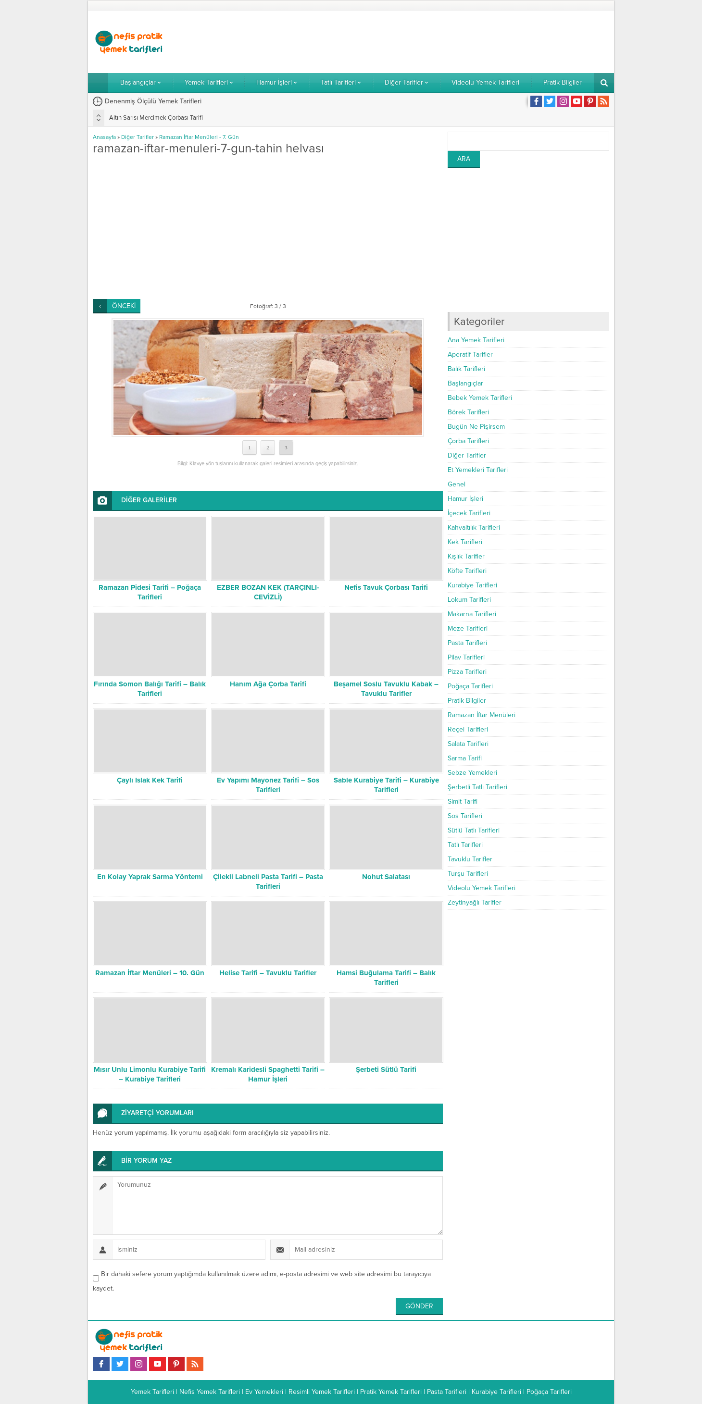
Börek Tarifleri (468, 412)
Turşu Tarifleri (468, 874)
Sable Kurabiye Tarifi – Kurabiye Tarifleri (386, 785)
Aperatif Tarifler (470, 354)
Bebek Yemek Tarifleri (480, 398)
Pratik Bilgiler (467, 700)
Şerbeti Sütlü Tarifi (386, 1069)
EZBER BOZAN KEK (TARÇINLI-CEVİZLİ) (268, 592)
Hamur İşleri (465, 499)
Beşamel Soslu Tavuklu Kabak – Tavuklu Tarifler (386, 689)
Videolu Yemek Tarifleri (481, 888)
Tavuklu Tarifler (470, 859)
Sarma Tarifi (465, 758)
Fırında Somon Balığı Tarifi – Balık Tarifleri (150, 689)
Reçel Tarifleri (468, 729)
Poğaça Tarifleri (470, 686)
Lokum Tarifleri (469, 600)
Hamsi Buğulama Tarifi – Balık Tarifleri (386, 978)
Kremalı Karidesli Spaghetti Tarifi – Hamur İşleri (268, 1074)
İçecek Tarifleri (469, 513)
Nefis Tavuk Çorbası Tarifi (386, 587)
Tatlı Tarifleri (465, 845)
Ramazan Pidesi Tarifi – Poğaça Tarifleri (150, 592)
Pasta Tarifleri (467, 643)
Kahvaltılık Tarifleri (474, 527)
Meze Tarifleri (468, 628)
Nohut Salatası (386, 876)
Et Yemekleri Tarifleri (478, 470)
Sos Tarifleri (465, 816)
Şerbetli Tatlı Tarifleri (477, 787)
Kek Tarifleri (465, 542)
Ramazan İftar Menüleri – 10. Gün (149, 973)
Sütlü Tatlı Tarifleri (474, 830)
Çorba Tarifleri (468, 441)
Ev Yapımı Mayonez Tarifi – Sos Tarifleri (268, 785)
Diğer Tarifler (137, 137)
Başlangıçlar (465, 383)
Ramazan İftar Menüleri (481, 715)
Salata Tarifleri (468, 744)
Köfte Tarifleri (467, 571)
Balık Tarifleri (466, 369)
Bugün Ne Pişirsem (476, 426)
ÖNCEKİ (124, 306)
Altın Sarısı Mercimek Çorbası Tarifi (156, 118)
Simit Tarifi (462, 801)
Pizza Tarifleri (467, 672)
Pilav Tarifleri (466, 657)
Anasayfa (104, 137)
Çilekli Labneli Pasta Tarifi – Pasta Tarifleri (268, 881)
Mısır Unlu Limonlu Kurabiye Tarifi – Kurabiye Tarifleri (150, 1074)
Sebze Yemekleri (472, 773)
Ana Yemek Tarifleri (476, 340)
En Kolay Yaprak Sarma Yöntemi (150, 876)
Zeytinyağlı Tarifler (474, 902)
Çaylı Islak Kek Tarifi (150, 780)
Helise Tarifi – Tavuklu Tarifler (267, 973)
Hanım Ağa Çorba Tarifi (268, 684)
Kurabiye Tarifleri (472, 585)
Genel (456, 484)
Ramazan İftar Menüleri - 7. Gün (199, 137)
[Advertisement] (434, 41)
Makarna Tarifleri (472, 614)
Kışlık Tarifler (466, 556)
